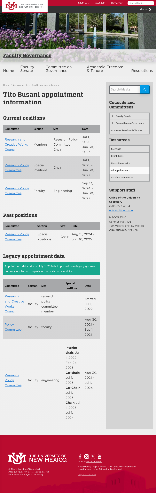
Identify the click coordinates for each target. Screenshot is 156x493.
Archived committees (122, 177)
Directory (117, 3)
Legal (95, 466)
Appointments (20, 85)
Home (8, 70)
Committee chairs (120, 163)
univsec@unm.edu (121, 210)
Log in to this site (87, 474)
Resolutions (142, 70)
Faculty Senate (27, 69)
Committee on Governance (58, 69)
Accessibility (84, 466)
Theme (143, 9)
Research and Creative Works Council (16, 144)
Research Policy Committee (13, 380)
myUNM (100, 3)
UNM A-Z (84, 3)
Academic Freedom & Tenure (105, 69)
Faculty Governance (27, 55)
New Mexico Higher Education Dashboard (99, 469)
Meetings (116, 149)
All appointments (120, 170)
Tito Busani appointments (45, 85)
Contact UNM (105, 466)
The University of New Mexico (20, 0)
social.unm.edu (94, 461)
